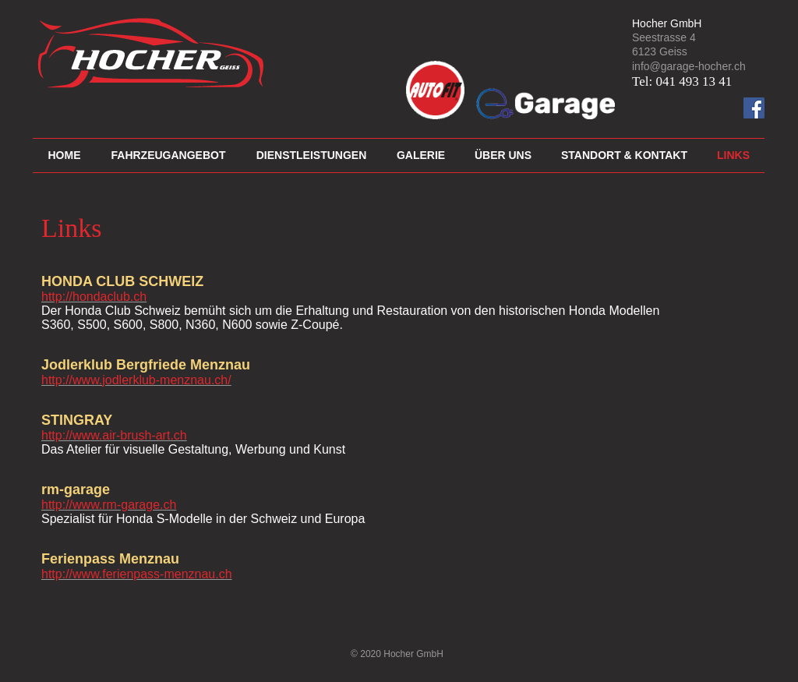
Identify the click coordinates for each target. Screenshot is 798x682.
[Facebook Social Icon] (753, 107)
